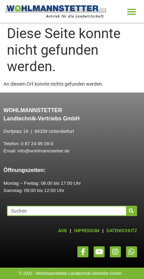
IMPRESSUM (86, 230)
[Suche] (131, 210)
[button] (131, 11)
